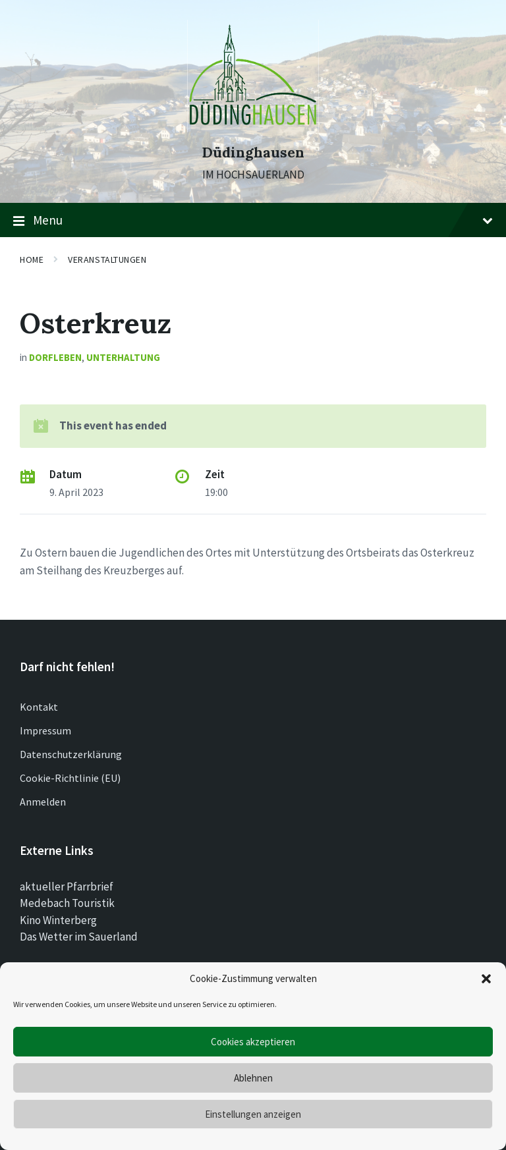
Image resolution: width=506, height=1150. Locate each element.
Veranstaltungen (107, 259)
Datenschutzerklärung (71, 754)
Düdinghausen (253, 152)
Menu (253, 220)
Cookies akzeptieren (253, 1041)
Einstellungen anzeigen (253, 1114)
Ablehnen (253, 1078)
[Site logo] (253, 128)
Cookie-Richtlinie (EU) (70, 777)
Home (31, 259)
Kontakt (39, 706)
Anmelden (43, 801)
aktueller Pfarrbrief (66, 886)
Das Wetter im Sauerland (79, 936)
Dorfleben (55, 357)
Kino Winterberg (58, 920)
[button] (486, 978)
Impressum (45, 730)
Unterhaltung (123, 357)
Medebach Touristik (67, 903)
